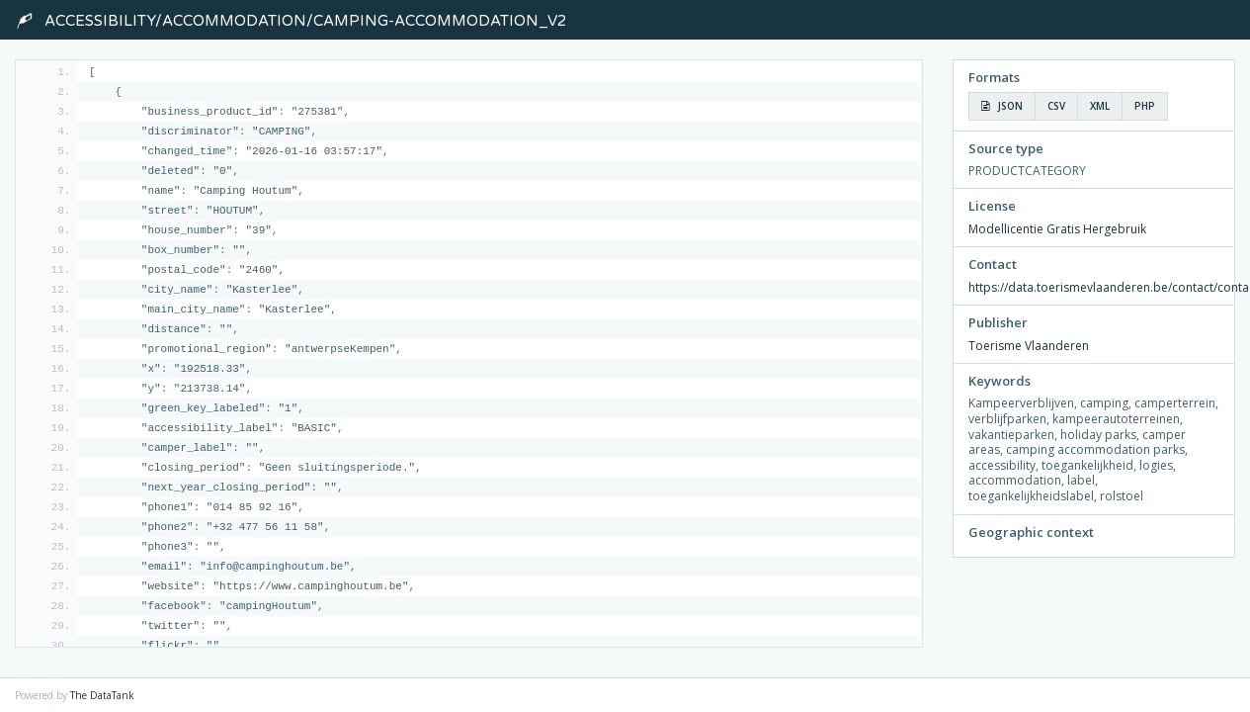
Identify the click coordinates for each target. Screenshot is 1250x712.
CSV (1056, 106)
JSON (1002, 106)
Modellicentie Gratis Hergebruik (1057, 229)
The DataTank (102, 695)
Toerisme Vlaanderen (1028, 345)
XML (1100, 106)
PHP (1144, 106)
